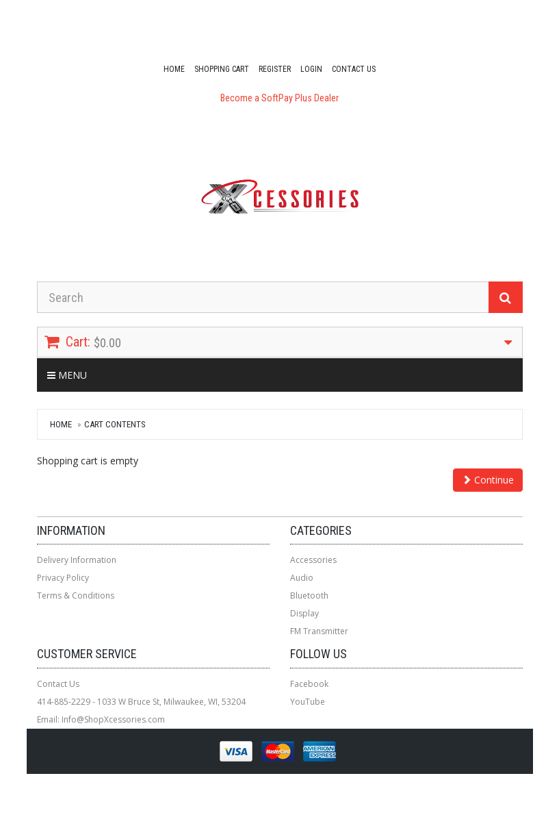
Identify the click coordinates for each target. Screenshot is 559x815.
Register (275, 69)
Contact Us (354, 69)
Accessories (313, 560)
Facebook (309, 684)
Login (311, 69)
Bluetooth (309, 595)
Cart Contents (115, 424)
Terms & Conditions (75, 595)
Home (174, 69)
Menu (67, 374)
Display (304, 613)
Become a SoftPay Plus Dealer (279, 97)
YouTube (307, 701)
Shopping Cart (221, 69)
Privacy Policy (63, 578)
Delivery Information (76, 560)
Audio (301, 578)
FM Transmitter (319, 631)
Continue (488, 479)
